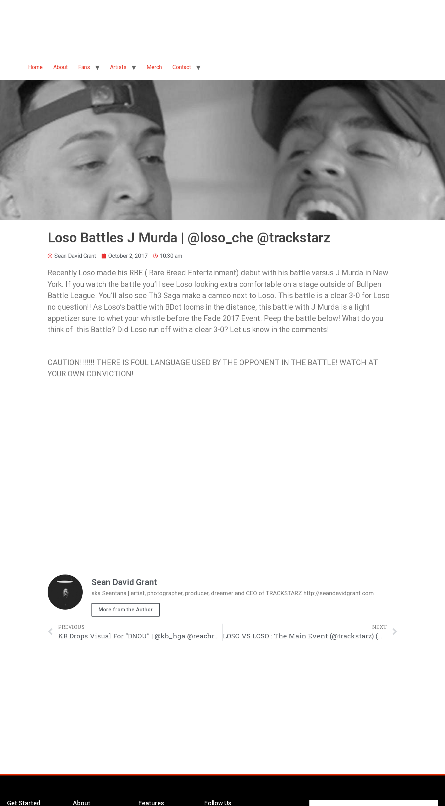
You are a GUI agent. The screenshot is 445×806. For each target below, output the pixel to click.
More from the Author (125, 609)
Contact (181, 67)
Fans (84, 67)
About (60, 67)
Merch (154, 67)
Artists (118, 67)
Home (35, 67)
